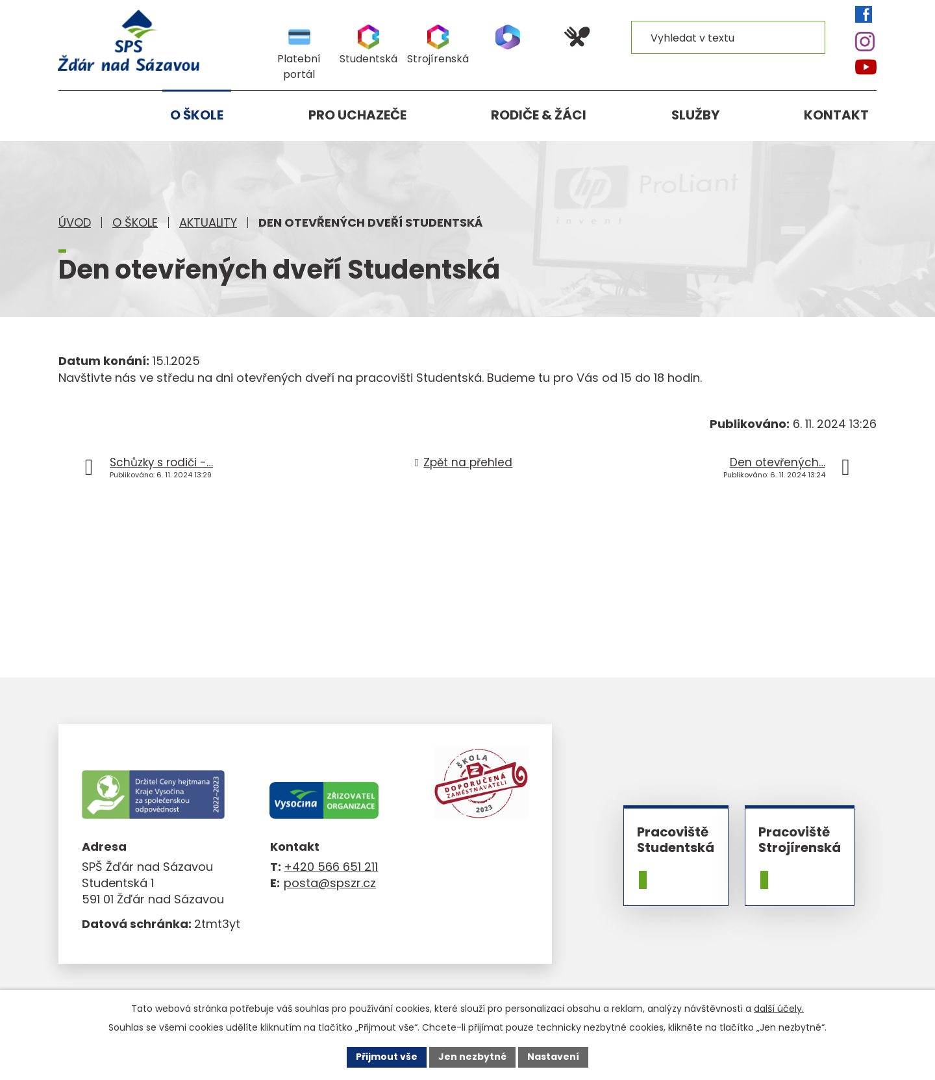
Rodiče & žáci (538, 115)
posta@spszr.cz (330, 883)
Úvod (74, 222)
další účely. (779, 1008)
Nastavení (553, 1056)
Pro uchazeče (357, 115)
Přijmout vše (387, 1056)
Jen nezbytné (472, 1056)
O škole (135, 222)
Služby (695, 115)
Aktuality (208, 222)
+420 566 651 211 (331, 867)
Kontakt (836, 115)
